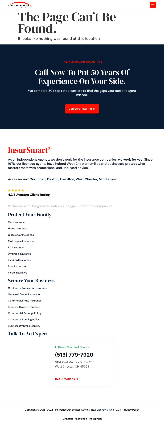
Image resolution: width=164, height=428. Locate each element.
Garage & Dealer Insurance (24, 294)
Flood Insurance (17, 272)
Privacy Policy (131, 409)
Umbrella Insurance (19, 253)
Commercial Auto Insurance (24, 300)
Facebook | (81, 418)
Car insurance (16, 222)
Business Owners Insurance (24, 307)
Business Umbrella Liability (24, 326)
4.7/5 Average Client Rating (29, 195)
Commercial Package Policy (24, 313)
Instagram (95, 418)
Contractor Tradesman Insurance (27, 288)
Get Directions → (66, 379)
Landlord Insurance (19, 260)
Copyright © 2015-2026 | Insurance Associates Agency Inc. (60, 409)
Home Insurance (17, 228)
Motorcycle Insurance (21, 241)
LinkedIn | (68, 418)
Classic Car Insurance (21, 235)
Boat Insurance (17, 266)
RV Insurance (16, 247)
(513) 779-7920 (74, 355)
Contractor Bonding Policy (24, 319)
